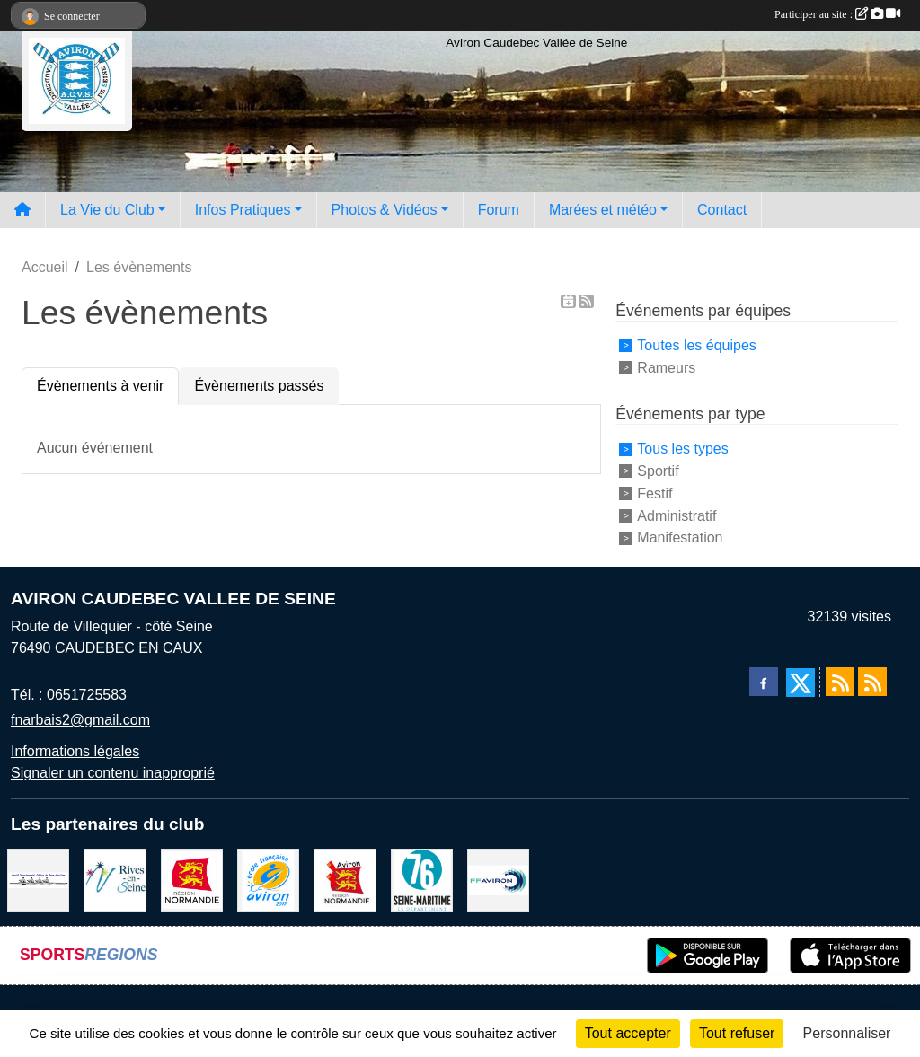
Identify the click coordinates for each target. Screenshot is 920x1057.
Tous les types (682, 448)
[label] (268, 878)
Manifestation (679, 537)
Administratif (676, 515)
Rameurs (666, 366)
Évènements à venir (100, 385)
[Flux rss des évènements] (872, 681)
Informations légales (75, 751)
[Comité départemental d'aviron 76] (38, 878)
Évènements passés (258, 385)
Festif (654, 493)
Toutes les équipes (696, 345)
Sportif (657, 471)
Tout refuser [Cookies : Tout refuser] (736, 1033)
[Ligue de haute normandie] (345, 878)
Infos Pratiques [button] (243, 209)
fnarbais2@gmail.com (80, 719)
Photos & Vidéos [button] (385, 209)
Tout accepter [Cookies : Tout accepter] (628, 1033)
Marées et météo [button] (603, 209)
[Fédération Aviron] (498, 878)
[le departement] (422, 878)
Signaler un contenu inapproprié (113, 772)
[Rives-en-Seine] (115, 878)
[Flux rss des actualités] (840, 681)
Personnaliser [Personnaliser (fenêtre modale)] (847, 1033)
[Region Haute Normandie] (192, 878)
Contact (722, 209)
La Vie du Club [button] (107, 209)
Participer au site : (837, 14)
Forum (498, 209)
